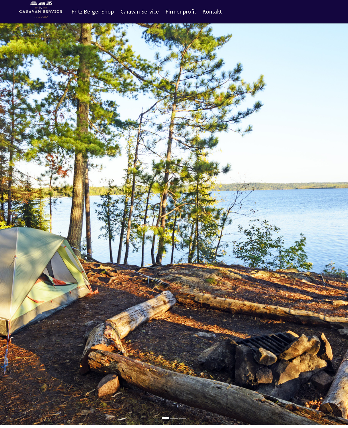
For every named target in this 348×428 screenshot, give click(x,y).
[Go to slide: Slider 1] (182, 424)
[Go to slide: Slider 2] (174, 424)
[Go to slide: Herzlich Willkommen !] (165, 424)
